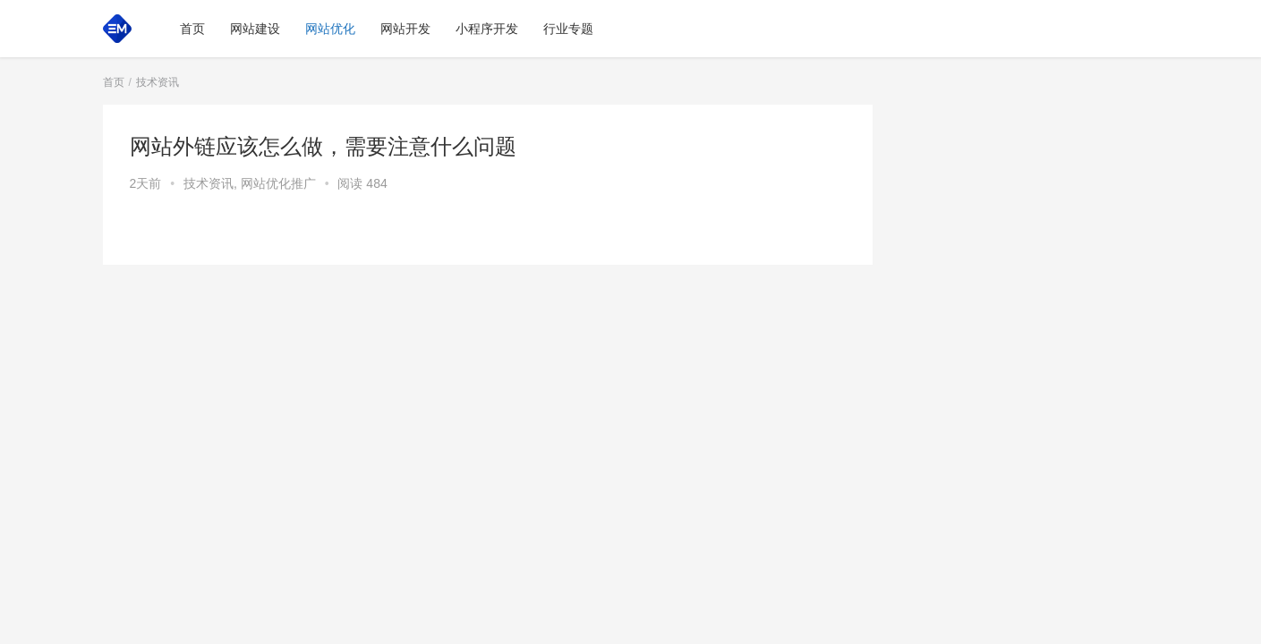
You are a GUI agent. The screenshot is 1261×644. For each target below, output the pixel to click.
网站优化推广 (278, 183)
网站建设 (255, 28)
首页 (192, 28)
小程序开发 (487, 28)
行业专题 (568, 28)
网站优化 (330, 28)
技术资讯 (208, 183)
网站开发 (405, 28)
